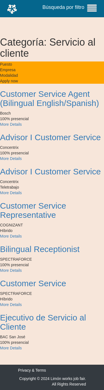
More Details (11, 124)
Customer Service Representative (33, 210)
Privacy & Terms (32, 370)
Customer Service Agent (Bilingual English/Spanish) (49, 98)
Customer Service (33, 283)
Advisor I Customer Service (50, 137)
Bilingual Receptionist (40, 249)
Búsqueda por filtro (69, 8)
